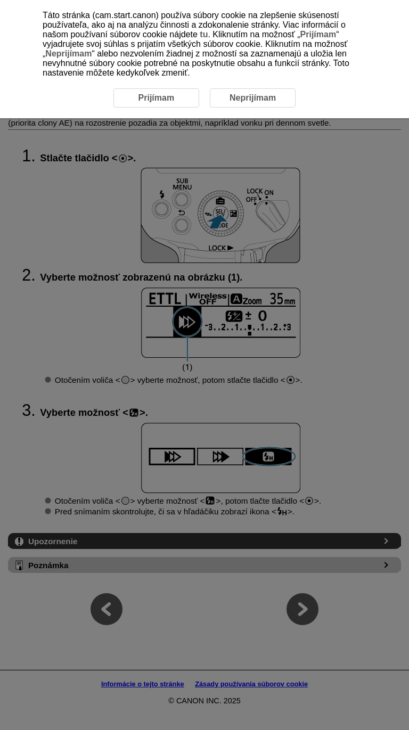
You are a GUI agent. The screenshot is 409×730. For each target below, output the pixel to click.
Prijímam (318, 34)
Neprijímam (68, 53)
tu (204, 34)
